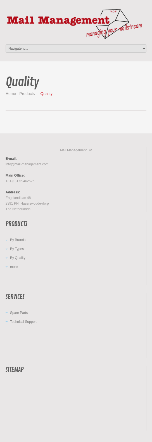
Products (27, 93)
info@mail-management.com (27, 164)
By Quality (17, 258)
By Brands (17, 240)
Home (11, 93)
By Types (17, 249)
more (14, 267)
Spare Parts (19, 313)
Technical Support (23, 322)
